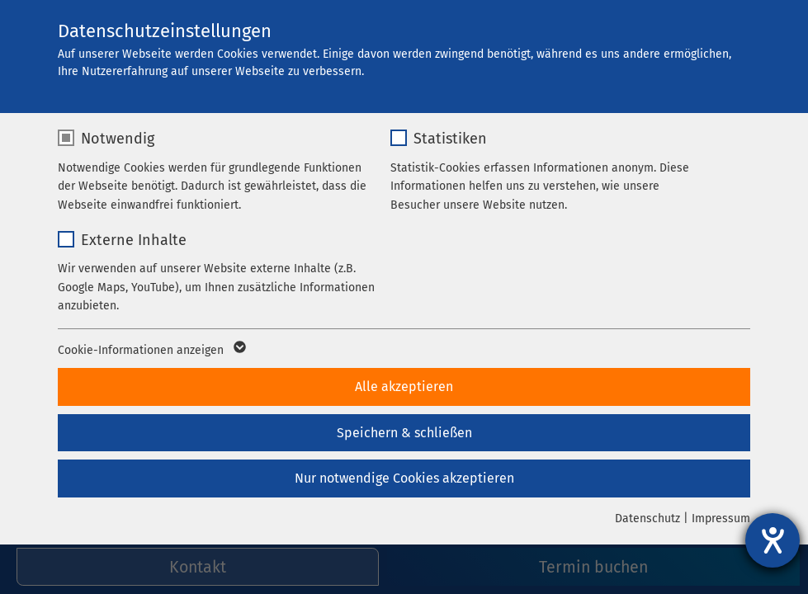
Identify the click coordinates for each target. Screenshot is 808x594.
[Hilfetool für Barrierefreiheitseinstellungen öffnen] (772, 540)
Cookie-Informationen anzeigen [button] (150, 351)
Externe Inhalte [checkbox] (134, 240)
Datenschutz (647, 519)
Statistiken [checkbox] (450, 139)
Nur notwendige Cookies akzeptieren (404, 478)
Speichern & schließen (404, 433)
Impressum (721, 519)
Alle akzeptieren (404, 386)
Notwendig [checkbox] (117, 139)
